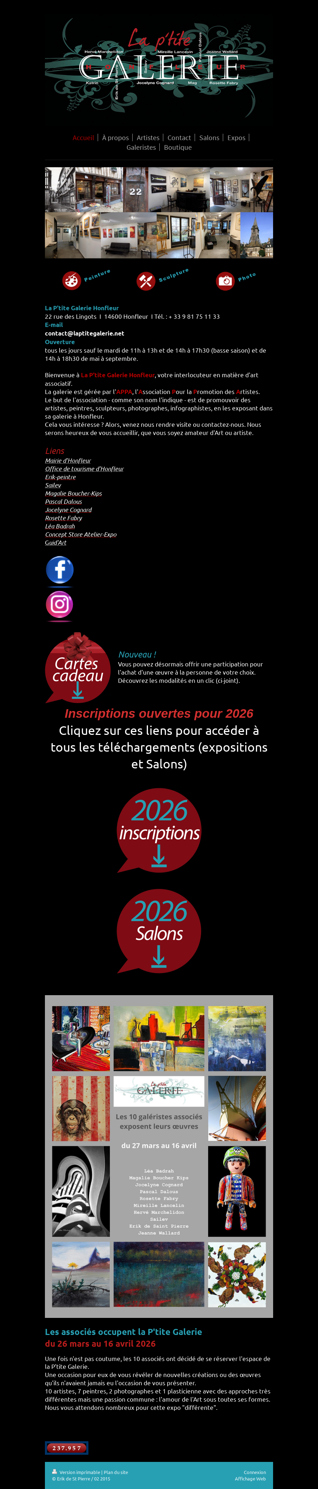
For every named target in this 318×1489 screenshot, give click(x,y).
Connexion (255, 1472)
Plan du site (116, 1472)
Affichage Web (250, 1478)
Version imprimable (76, 1472)
